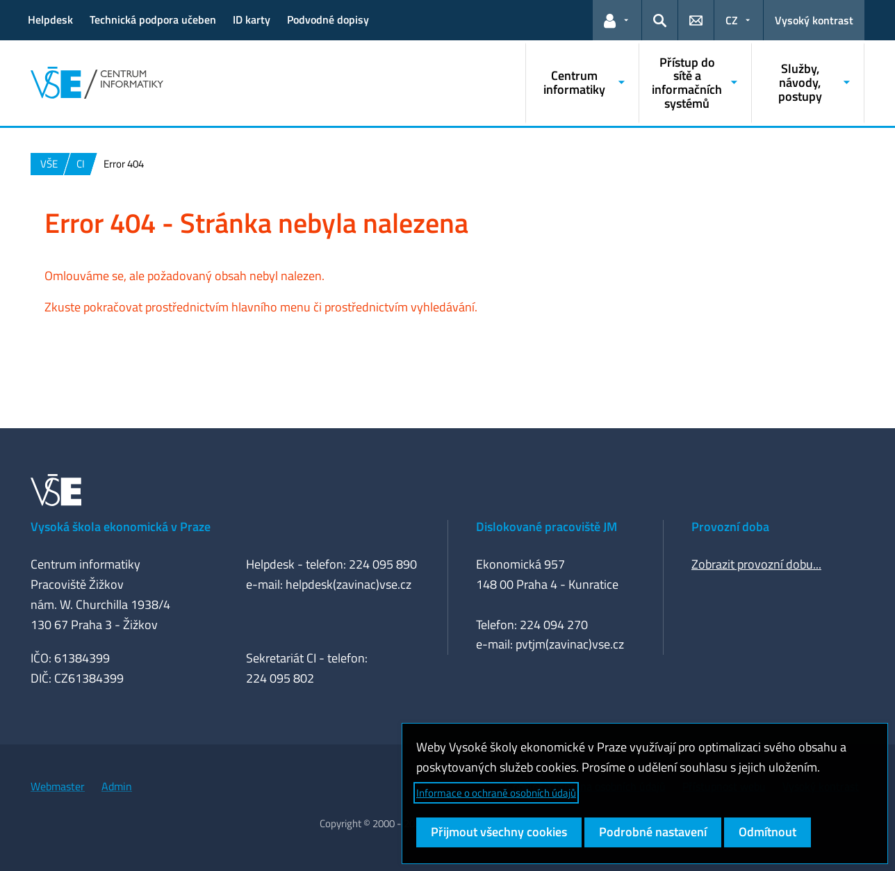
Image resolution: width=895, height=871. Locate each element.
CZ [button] (731, 20)
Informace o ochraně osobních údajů (496, 793)
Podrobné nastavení (653, 831)
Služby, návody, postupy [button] (800, 82)
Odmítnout (767, 831)
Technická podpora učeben (153, 19)
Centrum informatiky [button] (574, 82)
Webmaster (58, 786)
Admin (116, 786)
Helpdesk (50, 19)
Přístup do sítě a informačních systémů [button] (687, 83)
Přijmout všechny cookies (499, 831)
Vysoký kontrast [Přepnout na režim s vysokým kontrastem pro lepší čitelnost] (814, 20)
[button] (617, 20)
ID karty (251, 19)
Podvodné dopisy (328, 19)
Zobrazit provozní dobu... (756, 564)
